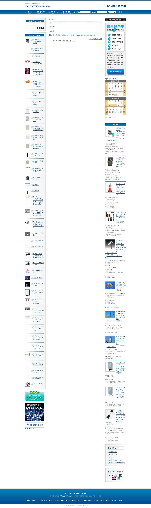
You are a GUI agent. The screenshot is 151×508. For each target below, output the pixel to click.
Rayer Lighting (38, 278)
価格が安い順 (80, 35)
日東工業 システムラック (38, 154)
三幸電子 (36, 185)
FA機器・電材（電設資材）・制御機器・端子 (38, 255)
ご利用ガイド (42, 500)
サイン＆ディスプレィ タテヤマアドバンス (38, 337)
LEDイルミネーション (38, 284)
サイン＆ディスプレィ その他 (38, 364)
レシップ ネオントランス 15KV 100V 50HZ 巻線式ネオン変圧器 (120, 391)
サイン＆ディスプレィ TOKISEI (38, 301)
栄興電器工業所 (38, 240)
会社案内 (32, 500)
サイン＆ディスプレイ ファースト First (38, 319)
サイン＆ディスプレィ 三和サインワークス (38, 346)
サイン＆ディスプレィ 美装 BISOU (38, 328)
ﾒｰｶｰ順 (72, 35)
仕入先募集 (66, 500)
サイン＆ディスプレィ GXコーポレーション (38, 310)
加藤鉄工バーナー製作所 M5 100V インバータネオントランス (121, 340)
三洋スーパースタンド (38, 371)
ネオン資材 (36, 56)
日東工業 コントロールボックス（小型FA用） (38, 128)
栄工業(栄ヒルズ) (37, 271)
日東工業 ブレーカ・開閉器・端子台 (38, 41)
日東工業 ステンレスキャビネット (38, 119)
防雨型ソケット (111, 424)
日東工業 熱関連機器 (38, 161)
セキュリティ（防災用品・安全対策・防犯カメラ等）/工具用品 (38, 224)
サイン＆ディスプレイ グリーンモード (38, 355)
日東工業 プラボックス (38, 111)
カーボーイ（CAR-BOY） (37, 62)
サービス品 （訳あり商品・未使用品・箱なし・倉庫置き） (38, 84)
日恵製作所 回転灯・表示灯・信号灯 (38, 170)
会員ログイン (78, 500)
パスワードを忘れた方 (119, 12)
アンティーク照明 (38, 234)
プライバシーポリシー (115, 500)
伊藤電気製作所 (38, 378)
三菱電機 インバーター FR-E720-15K (120, 159)
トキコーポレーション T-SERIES (38, 102)
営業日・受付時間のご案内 (117, 463)
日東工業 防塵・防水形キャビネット (38, 146)
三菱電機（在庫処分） (113, 140)
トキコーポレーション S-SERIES (38, 93)
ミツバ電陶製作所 (38, 247)
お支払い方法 (113, 454)
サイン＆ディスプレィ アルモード (38, 292)
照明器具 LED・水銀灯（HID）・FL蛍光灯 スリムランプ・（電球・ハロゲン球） (38, 200)
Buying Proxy (29, 428)
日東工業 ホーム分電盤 (38, 49)
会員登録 (89, 500)
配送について (113, 457)
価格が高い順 (91, 35)
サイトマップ (100, 500)
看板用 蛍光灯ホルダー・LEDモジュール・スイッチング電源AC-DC (38, 73)
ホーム (51, 19)
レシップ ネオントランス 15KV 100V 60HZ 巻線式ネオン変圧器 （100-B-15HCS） (120, 368)
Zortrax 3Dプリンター (38, 263)
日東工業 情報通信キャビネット (38, 137)
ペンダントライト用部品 (114, 321)
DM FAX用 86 (38, 384)
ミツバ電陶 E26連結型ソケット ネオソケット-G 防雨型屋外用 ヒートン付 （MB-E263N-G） (120, 416)
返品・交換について (115, 460)
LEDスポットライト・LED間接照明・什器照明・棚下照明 (38, 213)
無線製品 (119, 222)
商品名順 (65, 35)
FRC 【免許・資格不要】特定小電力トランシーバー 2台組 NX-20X (121, 216)
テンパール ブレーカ (38, 178)
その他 (119, 290)
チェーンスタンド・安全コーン (120, 192)
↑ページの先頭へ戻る (95, 39)
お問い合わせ (55, 500)
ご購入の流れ (113, 452)
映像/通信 (36, 191)
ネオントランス (111, 347)
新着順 (58, 35)
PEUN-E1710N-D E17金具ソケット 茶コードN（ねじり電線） (121, 315)
